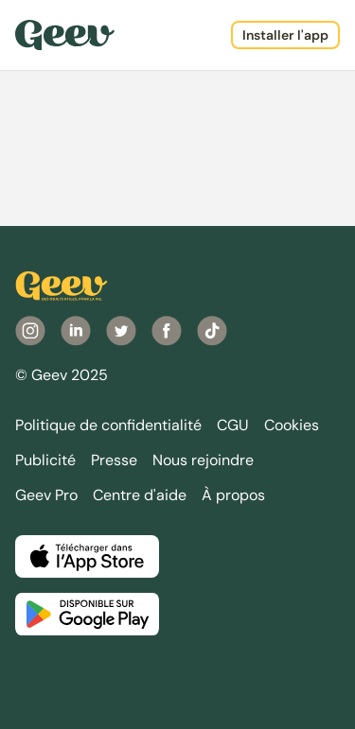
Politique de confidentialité (108, 425)
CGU (233, 425)
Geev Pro (46, 495)
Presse (114, 460)
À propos (233, 495)
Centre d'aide (139, 495)
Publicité (45, 460)
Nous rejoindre (203, 460)
